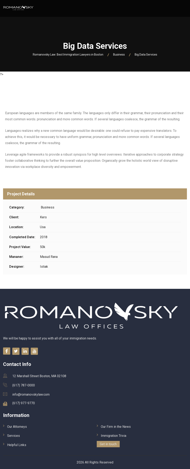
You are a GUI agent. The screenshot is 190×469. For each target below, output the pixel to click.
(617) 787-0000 (23, 385)
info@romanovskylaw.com (31, 394)
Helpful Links (16, 445)
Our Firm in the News (116, 427)
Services (13, 436)
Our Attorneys (17, 427)
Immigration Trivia (113, 436)
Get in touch (108, 444)
